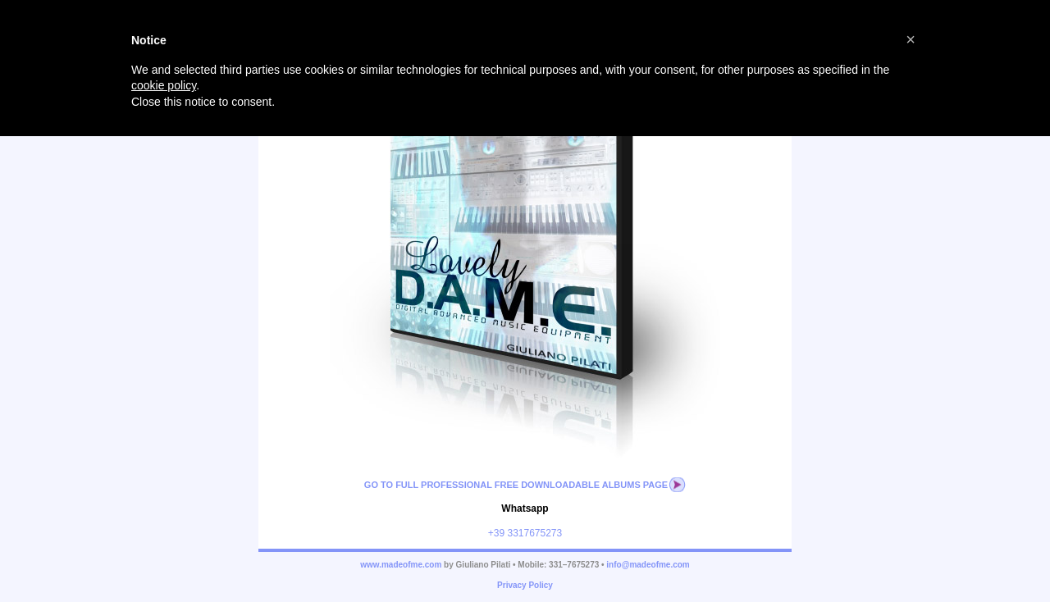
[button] (910, 39)
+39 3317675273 (525, 533)
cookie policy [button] (163, 85)
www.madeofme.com (400, 564)
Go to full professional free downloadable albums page (516, 485)
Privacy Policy (525, 585)
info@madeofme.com (647, 564)
